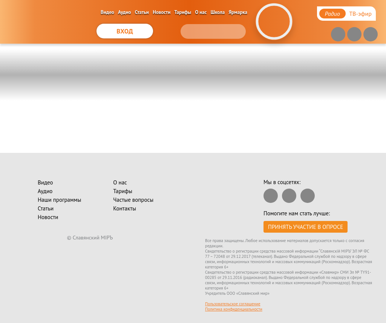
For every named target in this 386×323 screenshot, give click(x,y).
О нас (201, 12)
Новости (161, 12)
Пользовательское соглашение (232, 303)
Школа (218, 12)
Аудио (124, 12)
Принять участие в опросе (305, 226)
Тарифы (183, 12)
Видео (107, 12)
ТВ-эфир (360, 13)
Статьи (142, 12)
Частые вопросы (133, 199)
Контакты (124, 208)
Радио (332, 13)
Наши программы (59, 199)
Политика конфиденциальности (233, 309)
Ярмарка (238, 12)
